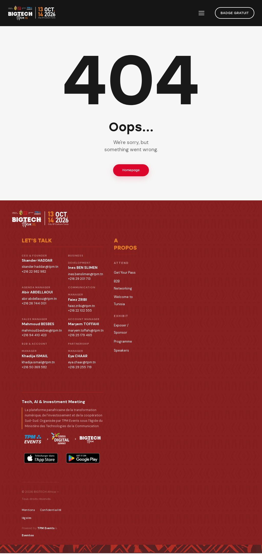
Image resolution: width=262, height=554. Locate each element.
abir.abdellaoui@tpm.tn (39, 299)
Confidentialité (50, 511)
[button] (201, 13)
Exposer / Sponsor (121, 329)
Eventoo (28, 536)
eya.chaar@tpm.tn (82, 363)
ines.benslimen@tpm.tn (85, 275)
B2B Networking (123, 285)
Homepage (131, 170)
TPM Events (45, 529)
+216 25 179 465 (80, 336)
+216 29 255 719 (80, 368)
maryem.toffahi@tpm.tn (86, 331)
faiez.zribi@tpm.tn (81, 307)
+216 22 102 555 (80, 312)
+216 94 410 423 (34, 336)
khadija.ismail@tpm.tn (38, 363)
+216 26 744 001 (34, 304)
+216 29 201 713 (79, 280)
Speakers (121, 351)
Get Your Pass (125, 273)
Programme (123, 342)
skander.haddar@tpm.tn (40, 268)
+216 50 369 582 (34, 368)
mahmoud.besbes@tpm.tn (42, 331)
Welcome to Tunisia (123, 301)
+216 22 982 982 (34, 273)
